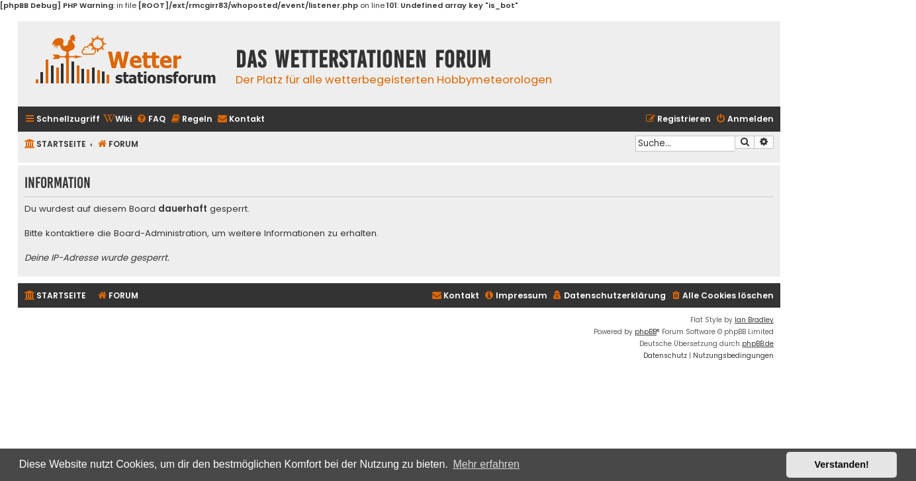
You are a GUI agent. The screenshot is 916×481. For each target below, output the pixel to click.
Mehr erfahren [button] (486, 464)
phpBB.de (758, 344)
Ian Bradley (754, 320)
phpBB (646, 332)
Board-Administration (160, 234)
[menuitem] (117, 119)
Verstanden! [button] (842, 464)
